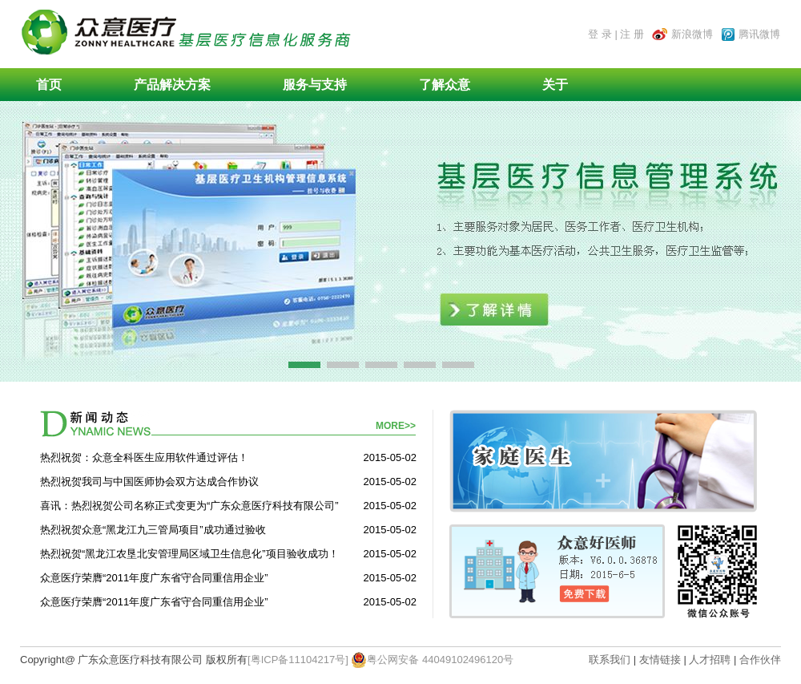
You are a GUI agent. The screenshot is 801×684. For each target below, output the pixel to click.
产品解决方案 (172, 84)
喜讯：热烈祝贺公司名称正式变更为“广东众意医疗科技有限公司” (189, 506)
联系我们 (611, 660)
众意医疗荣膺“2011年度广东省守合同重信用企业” (154, 578)
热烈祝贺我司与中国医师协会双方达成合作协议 (149, 482)
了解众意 (444, 84)
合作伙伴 (760, 660)
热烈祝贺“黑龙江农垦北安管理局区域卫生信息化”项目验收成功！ (189, 554)
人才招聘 (710, 660)
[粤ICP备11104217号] (298, 660)
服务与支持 (315, 84)
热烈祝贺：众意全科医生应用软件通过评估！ (144, 457)
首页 (49, 84)
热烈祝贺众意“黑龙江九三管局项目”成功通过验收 (153, 530)
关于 (555, 84)
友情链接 (660, 660)
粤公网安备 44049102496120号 (432, 660)
